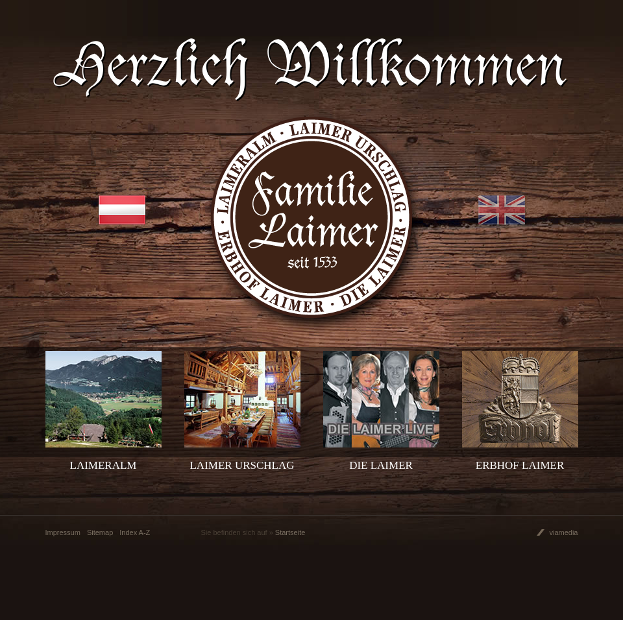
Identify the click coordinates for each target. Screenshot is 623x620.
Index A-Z (134, 532)
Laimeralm (103, 465)
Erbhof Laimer (520, 465)
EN (502, 210)
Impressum (62, 532)
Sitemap (100, 532)
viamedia (563, 532)
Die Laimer (381, 465)
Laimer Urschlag (241, 465)
